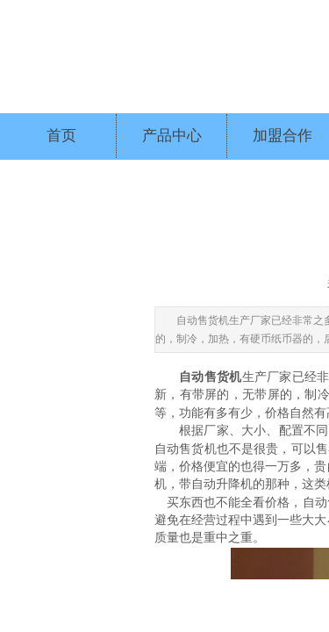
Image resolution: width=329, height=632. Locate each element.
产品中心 (172, 135)
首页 (61, 135)
